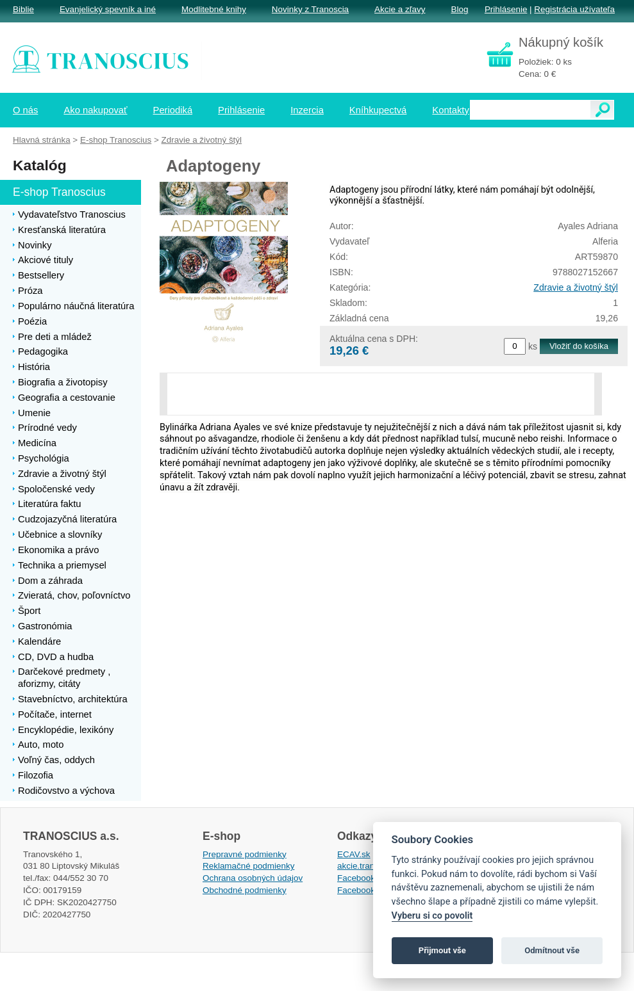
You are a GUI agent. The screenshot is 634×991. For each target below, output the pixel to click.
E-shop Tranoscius (115, 140)
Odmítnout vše (552, 950)
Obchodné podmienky (245, 890)
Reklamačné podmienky (248, 866)
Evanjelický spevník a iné (108, 9)
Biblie (23, 9)
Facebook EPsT (368, 890)
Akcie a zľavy (399, 9)
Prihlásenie (506, 9)
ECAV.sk (354, 854)
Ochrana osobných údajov (253, 878)
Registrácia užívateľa (574, 9)
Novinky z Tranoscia (310, 9)
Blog (459, 9)
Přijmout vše (442, 950)
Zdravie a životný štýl (575, 287)
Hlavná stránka (42, 140)
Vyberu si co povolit (432, 915)
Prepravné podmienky (245, 854)
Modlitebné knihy (213, 9)
